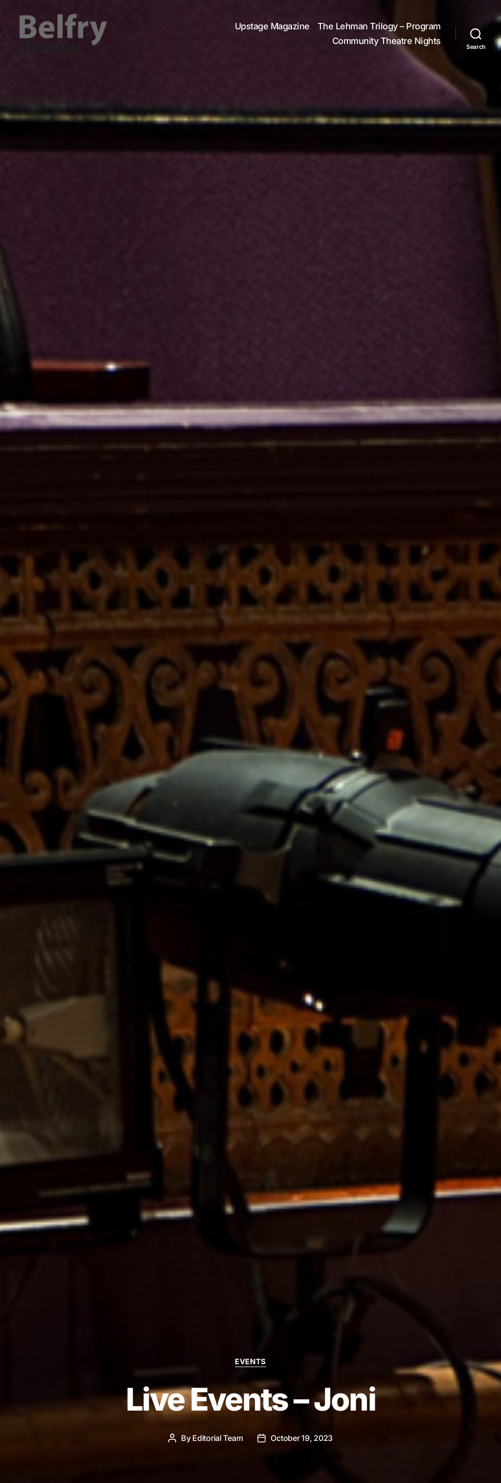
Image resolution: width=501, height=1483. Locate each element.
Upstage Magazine (272, 27)
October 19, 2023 (302, 1438)
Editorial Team (217, 1438)
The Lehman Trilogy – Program (379, 27)
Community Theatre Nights (386, 42)
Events (250, 1361)
